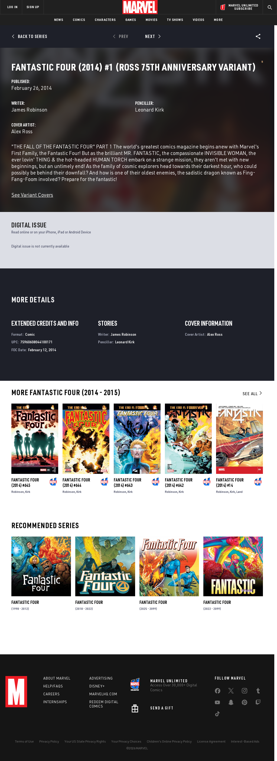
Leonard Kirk (189, 128)
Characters (105, 20)
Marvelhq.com (103, 699)
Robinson (17, 523)
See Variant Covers (111, 226)
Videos (198, 20)
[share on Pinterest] (244, 709)
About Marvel (56, 683)
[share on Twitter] (231, 697)
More (218, 20)
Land (239, 523)
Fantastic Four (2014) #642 (179, 514)
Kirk (27, 523)
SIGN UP (33, 7)
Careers (51, 699)
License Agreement (211, 747)
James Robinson (109, 128)
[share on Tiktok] (217, 720)
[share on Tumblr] (258, 697)
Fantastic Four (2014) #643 (127, 514)
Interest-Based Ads (245, 747)
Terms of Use (24, 747)
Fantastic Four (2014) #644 (76, 514)
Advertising (101, 683)
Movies (151, 20)
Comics (79, 20)
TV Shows (175, 20)
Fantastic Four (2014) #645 (25, 514)
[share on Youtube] (217, 709)
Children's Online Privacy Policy (169, 747)
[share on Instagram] (244, 697)
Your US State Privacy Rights (85, 747)
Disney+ (97, 691)
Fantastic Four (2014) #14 (230, 514)
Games (130, 20)
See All (253, 425)
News (58, 20)
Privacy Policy (49, 747)
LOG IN (12, 7)
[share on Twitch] (258, 709)
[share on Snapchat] (231, 709)
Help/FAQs (53, 691)
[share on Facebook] (217, 697)
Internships (55, 707)
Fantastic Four (25, 633)
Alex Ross (101, 150)
